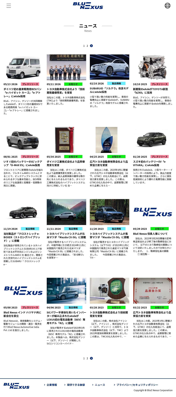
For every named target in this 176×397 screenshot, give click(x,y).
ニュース (100, 384)
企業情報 (52, 384)
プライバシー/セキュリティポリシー (137, 384)
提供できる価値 (76, 384)
